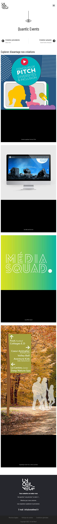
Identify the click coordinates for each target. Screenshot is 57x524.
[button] (53, 5)
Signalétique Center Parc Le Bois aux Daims (28, 464)
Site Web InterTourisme (28, 229)
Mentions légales (13, 518)
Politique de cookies (27, 518)
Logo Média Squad (28, 319)
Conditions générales (42, 518)
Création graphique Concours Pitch (28, 139)
